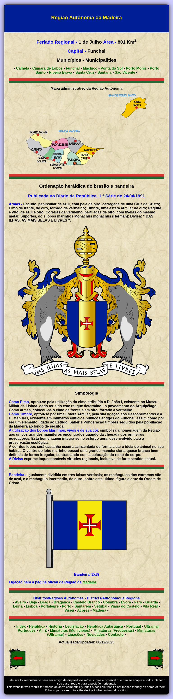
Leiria (18, 606)
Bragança (62, 602)
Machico (90, 68)
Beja (33, 602)
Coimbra (110, 602)
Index (21, 626)
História (55, 626)
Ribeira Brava (60, 72)
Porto (66, 606)
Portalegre (50, 606)
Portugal (133, 626)
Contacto (115, 634)
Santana (105, 72)
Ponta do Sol (112, 68)
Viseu (69, 610)
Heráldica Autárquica (105, 626)
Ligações (75, 634)
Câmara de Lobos (47, 68)
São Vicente (125, 72)
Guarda (151, 602)
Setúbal (100, 606)
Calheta (22, 68)
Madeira (89, 582)
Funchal (73, 68)
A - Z (43, 630)
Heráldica (37, 626)
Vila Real (150, 606)
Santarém (83, 606)
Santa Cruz (84, 72)
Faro (138, 602)
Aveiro (20, 602)
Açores (83, 610)
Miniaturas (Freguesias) (113, 630)
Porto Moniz (136, 68)
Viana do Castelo (125, 606)
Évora (126, 602)
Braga (45, 602)
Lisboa (32, 606)
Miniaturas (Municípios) (70, 630)
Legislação (74, 626)
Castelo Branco (86, 602)
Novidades (95, 634)
